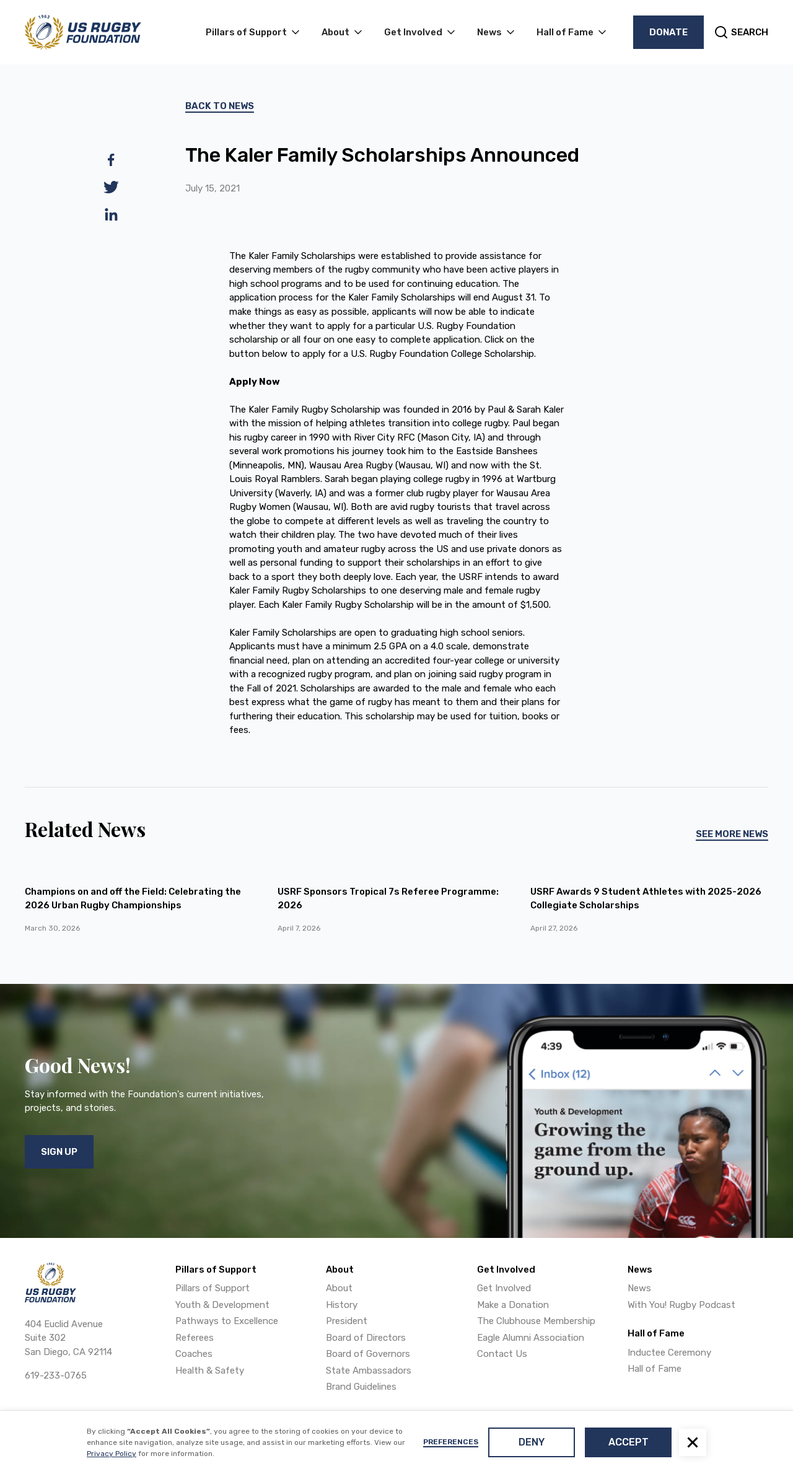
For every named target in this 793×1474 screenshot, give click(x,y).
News (639, 1288)
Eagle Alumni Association (530, 1337)
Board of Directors (366, 1337)
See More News (732, 834)
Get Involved (504, 1288)
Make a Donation (513, 1304)
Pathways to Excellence (226, 1321)
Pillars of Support (212, 1288)
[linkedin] (111, 214)
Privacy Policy (111, 1453)
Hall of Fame (654, 1368)
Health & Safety (209, 1370)
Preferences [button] (450, 1441)
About (339, 1288)
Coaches (193, 1353)
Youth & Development (222, 1304)
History (341, 1304)
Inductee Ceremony (669, 1352)
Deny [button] (532, 1442)
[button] (692, 1442)
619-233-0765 (56, 1375)
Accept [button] (628, 1442)
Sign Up (59, 1151)
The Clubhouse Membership (536, 1321)
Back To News (219, 106)
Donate (668, 32)
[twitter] (111, 187)
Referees (194, 1337)
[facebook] (111, 160)
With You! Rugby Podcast (681, 1304)
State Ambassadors (368, 1370)
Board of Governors (368, 1353)
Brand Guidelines (361, 1386)
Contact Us (502, 1353)
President (346, 1321)
